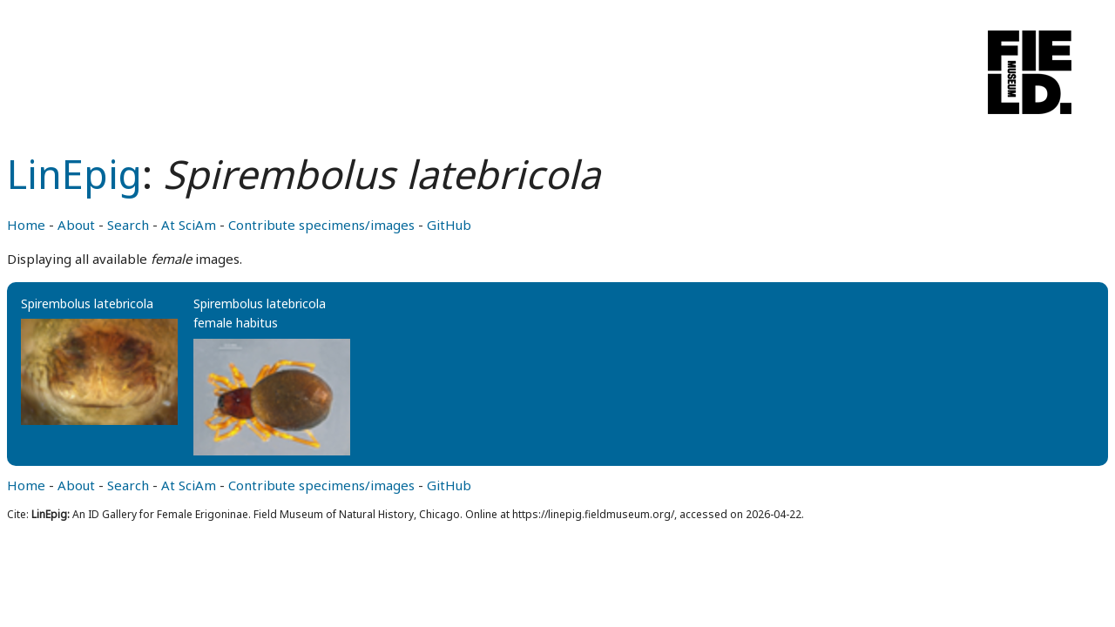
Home (26, 224)
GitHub (449, 224)
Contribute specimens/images (321, 224)
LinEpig (74, 173)
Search (128, 224)
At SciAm (188, 224)
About (76, 224)
